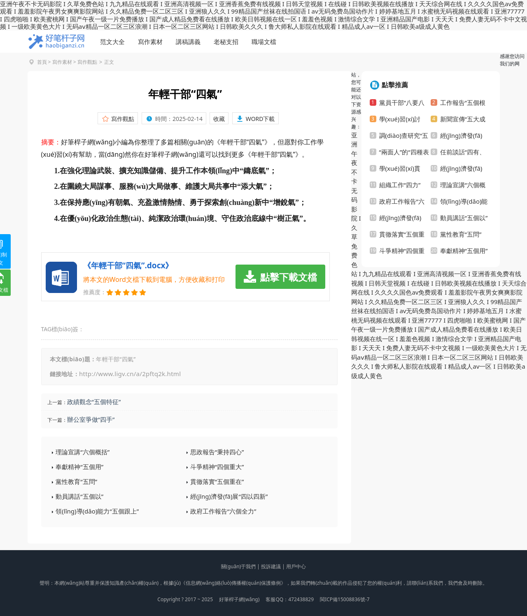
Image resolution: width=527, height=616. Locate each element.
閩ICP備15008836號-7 (345, 599)
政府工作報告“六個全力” (223, 511)
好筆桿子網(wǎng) (239, 599)
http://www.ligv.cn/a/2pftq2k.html (130, 374)
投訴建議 (271, 566)
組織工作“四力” (400, 185)
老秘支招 (226, 41)
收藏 (219, 119)
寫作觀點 (87, 61)
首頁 (42, 61)
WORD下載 (260, 119)
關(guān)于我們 (238, 566)
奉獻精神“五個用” (79, 467)
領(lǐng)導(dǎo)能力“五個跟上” (97, 511)
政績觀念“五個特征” (94, 401)
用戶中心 (296, 566)
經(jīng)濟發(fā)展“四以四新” (229, 496)
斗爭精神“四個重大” (217, 467)
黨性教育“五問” (76, 481)
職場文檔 (264, 41)
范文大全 (112, 41)
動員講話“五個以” (79, 496)
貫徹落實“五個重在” (217, 481)
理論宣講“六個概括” (83, 452)
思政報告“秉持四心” (217, 452)
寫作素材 (150, 41)
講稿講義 (188, 41)
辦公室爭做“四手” (91, 419)
